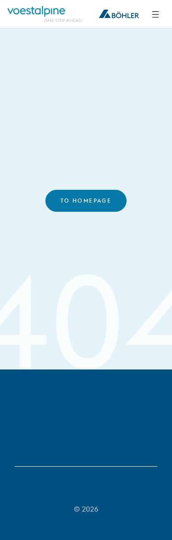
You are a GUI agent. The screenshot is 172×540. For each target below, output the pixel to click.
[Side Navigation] (155, 14)
